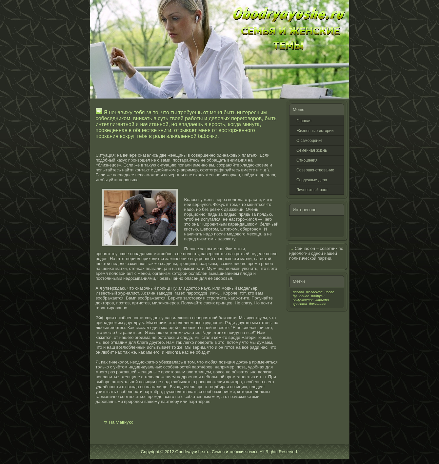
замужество (303, 300)
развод (298, 292)
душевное (301, 296)
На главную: (121, 422)
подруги (317, 296)
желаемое (314, 292)
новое (329, 292)
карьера (322, 300)
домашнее (317, 304)
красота (300, 304)
